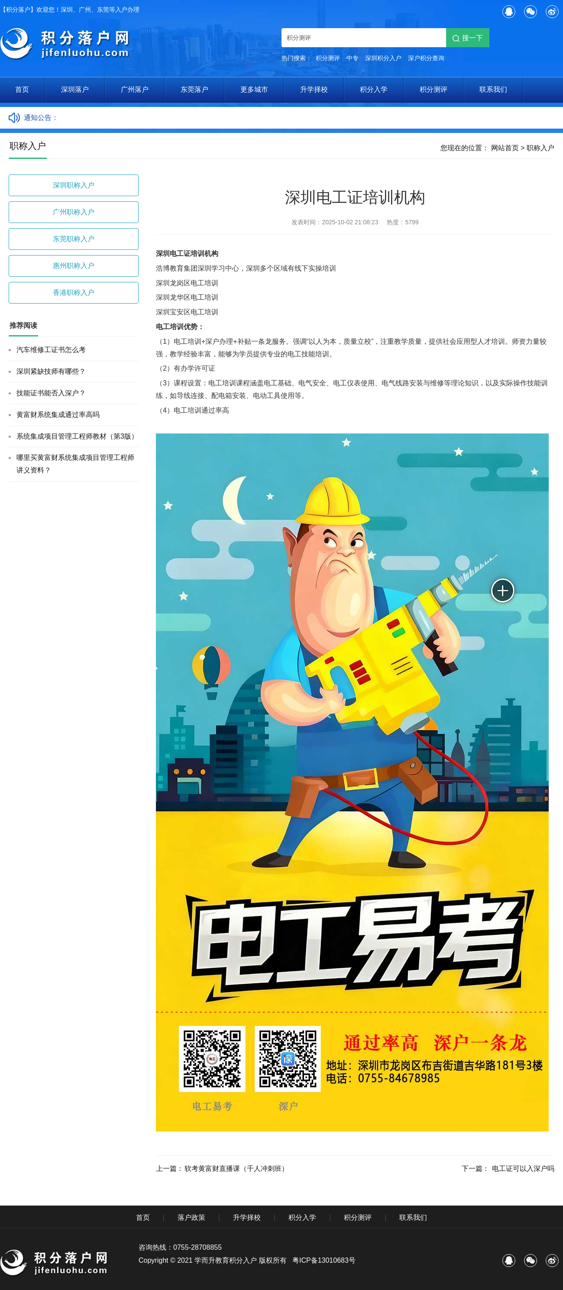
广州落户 (135, 89)
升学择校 (314, 89)
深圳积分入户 (383, 58)
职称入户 (540, 148)
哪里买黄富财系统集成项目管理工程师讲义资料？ (75, 464)
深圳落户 (75, 89)
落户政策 (191, 1217)
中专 (352, 58)
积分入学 (374, 89)
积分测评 (328, 58)
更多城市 (254, 89)
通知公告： (41, 117)
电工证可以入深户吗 (522, 1168)
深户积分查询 (426, 58)
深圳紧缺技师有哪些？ (51, 371)
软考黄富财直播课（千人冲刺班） (236, 1168)
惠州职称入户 (73, 265)
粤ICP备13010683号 (324, 1260)
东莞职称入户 (73, 238)
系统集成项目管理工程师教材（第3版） (77, 436)
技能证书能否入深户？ (51, 393)
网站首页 (505, 148)
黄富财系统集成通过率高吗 (58, 414)
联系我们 (493, 89)
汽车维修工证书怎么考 (51, 349)
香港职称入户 (73, 292)
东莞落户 (194, 89)
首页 (22, 89)
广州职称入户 (73, 212)
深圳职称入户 (73, 185)
